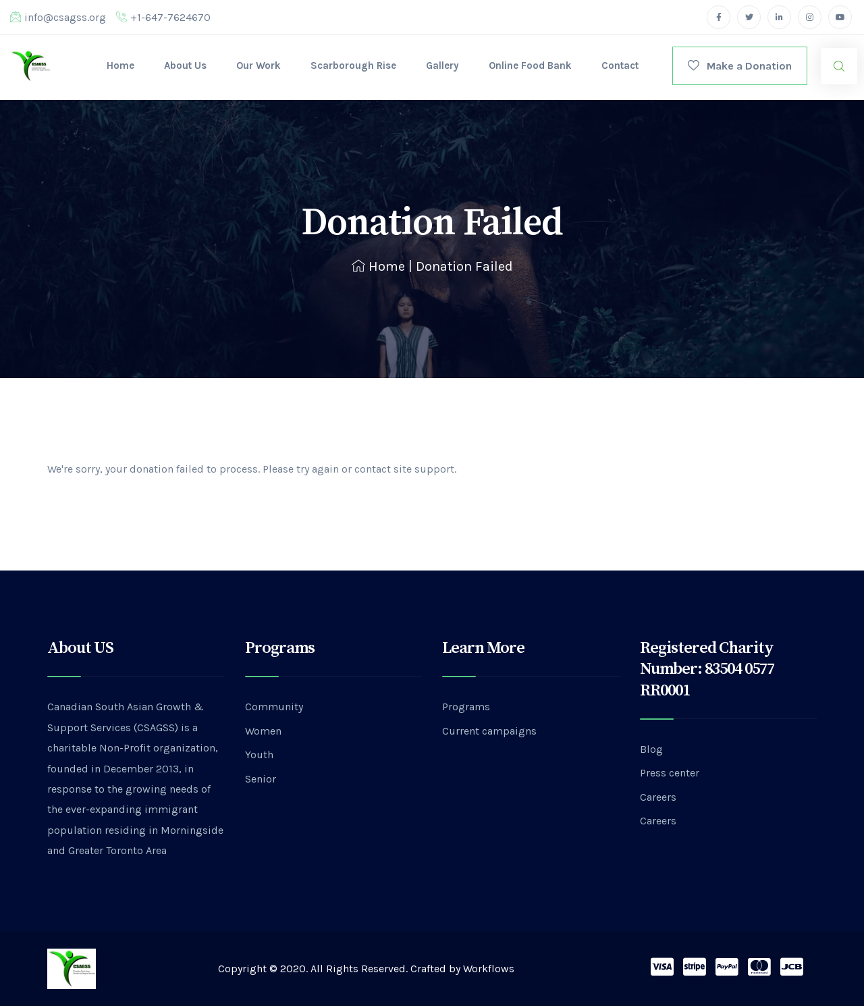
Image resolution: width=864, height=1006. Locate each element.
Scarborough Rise (353, 65)
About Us (185, 65)
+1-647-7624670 (163, 17)
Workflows (488, 968)
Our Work (258, 65)
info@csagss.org (58, 17)
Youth (259, 754)
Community (274, 706)
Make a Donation (740, 65)
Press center (669, 772)
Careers (658, 797)
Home (120, 65)
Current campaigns (489, 730)
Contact (620, 65)
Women (263, 730)
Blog (651, 749)
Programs (466, 706)
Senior (260, 778)
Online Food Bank (530, 65)
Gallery (442, 65)
